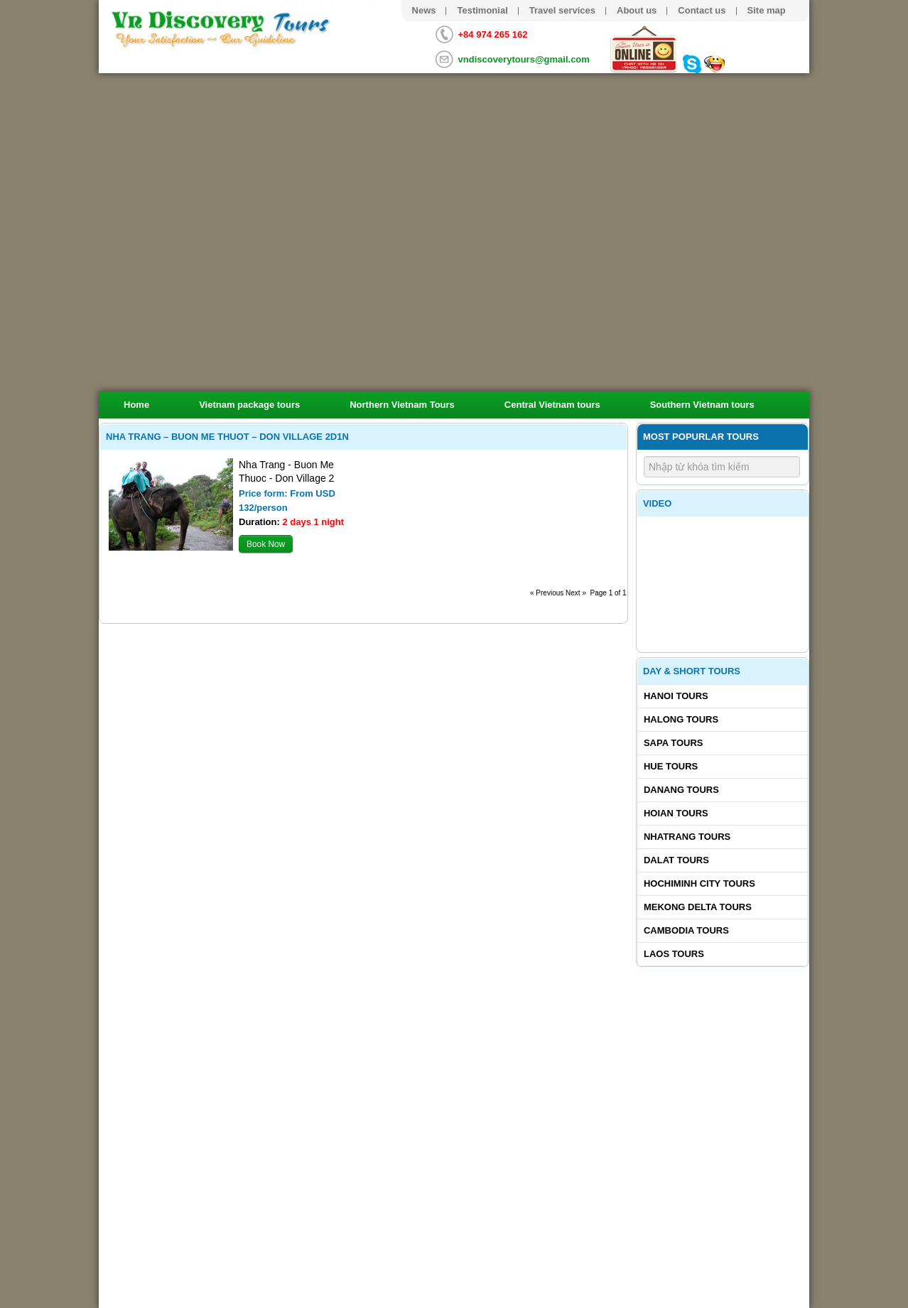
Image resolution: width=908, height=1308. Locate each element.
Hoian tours (676, 813)
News (424, 10)
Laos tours (674, 953)
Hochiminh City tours (699, 883)
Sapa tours (673, 742)
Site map (766, 10)
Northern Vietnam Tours (402, 404)
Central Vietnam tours (552, 404)
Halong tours (681, 719)
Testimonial (482, 10)
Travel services (562, 10)
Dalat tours (676, 860)
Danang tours (681, 789)
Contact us (701, 10)
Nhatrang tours (687, 836)
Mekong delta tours (698, 907)
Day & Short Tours (691, 671)
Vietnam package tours (249, 404)
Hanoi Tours (676, 696)
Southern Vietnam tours (702, 404)
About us (636, 10)
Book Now (266, 544)
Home (136, 404)
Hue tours (671, 766)
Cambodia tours (686, 930)
